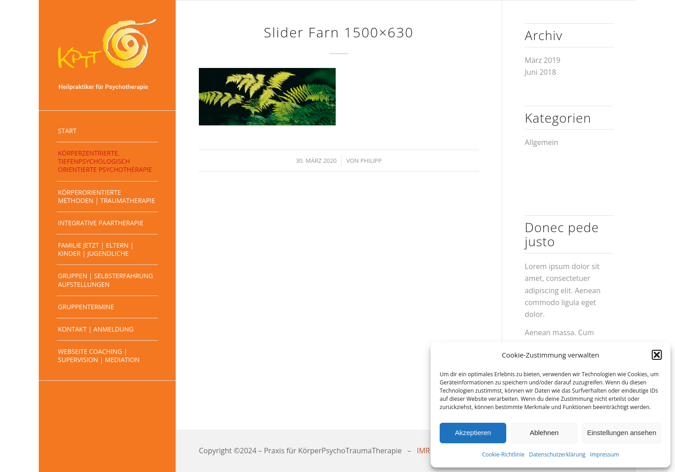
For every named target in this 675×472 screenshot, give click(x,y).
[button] (656, 354)
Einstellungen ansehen (621, 432)
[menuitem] (107, 131)
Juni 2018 (540, 72)
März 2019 (543, 60)
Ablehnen (544, 432)
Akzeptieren (473, 432)
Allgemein (542, 142)
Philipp (371, 160)
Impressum (604, 454)
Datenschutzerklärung (557, 454)
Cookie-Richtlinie (503, 454)
